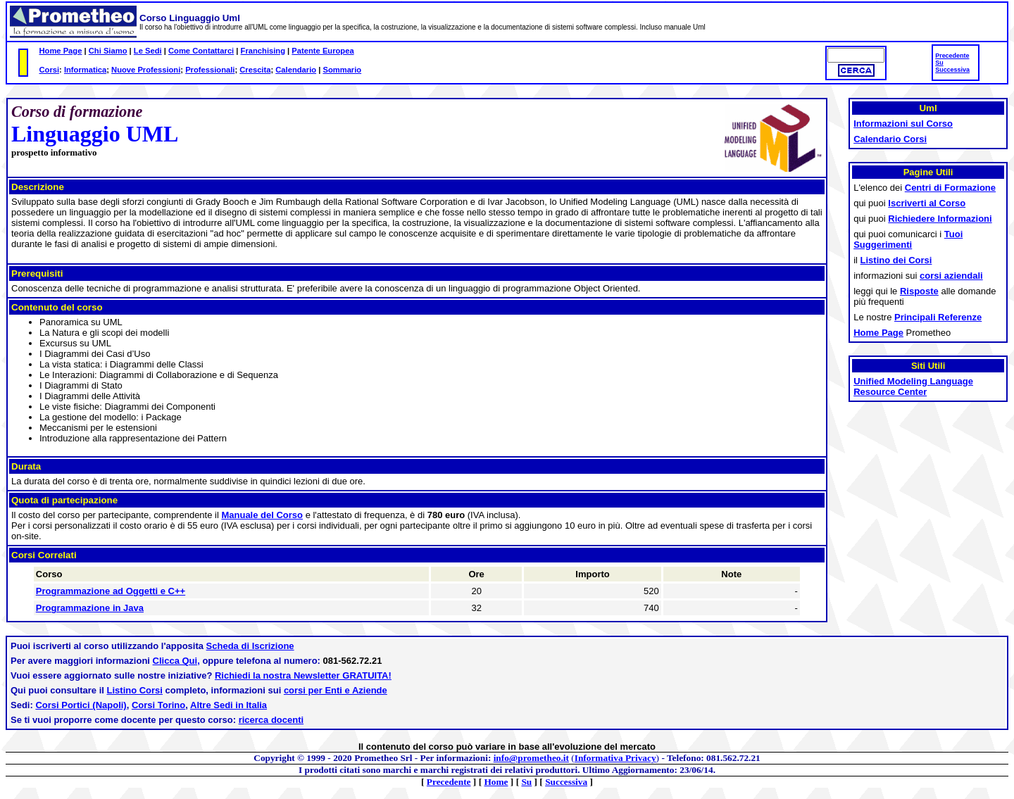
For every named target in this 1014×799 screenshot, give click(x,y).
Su (939, 62)
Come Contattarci (201, 50)
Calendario (295, 69)
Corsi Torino (158, 705)
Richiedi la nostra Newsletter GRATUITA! (303, 675)
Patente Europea (322, 50)
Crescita (254, 69)
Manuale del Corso (262, 515)
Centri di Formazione (950, 187)
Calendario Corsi (890, 139)
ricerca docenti (271, 720)
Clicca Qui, (176, 660)
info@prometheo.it (531, 758)
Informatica (85, 69)
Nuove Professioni (145, 69)
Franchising (263, 50)
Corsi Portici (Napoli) (80, 705)
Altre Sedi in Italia (228, 705)
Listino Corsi (135, 690)
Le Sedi (148, 50)
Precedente (952, 55)
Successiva (952, 69)
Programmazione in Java (90, 608)
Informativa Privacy (615, 758)
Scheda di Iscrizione (250, 646)
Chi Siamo (108, 50)
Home (496, 781)
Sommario (342, 69)
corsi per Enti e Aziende (335, 690)
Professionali (209, 69)
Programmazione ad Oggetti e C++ (110, 591)
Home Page (60, 50)
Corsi (49, 69)
